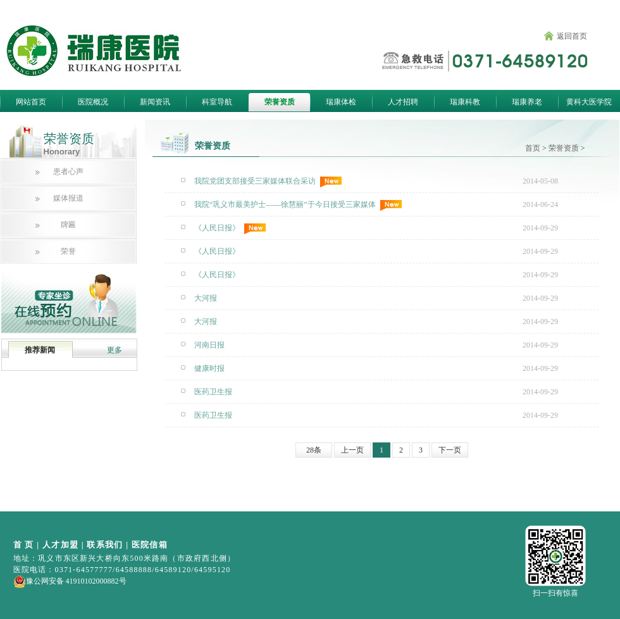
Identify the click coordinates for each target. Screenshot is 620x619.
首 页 (23, 544)
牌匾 (68, 224)
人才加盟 (60, 544)
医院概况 (93, 101)
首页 (532, 148)
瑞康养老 (527, 101)
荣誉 (68, 251)
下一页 (449, 450)
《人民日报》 (230, 228)
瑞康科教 (465, 101)
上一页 (352, 450)
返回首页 (572, 36)
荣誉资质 (279, 101)
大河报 (205, 298)
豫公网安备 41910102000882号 (70, 581)
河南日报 (209, 345)
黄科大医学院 (589, 101)
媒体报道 (68, 198)
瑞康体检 (341, 101)
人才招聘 (403, 101)
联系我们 (105, 544)
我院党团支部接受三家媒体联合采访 (268, 182)
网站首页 (31, 101)
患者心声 (68, 171)
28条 (313, 450)
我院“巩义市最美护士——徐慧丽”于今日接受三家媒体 (298, 205)
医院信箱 (150, 544)
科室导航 (217, 101)
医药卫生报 (213, 391)
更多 (114, 350)
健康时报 (209, 368)
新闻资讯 (155, 101)
